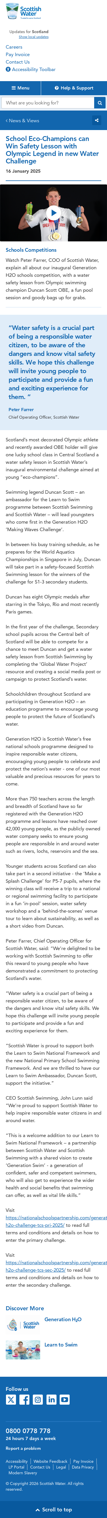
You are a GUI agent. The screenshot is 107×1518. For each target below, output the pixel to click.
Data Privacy (83, 1467)
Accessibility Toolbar (31, 69)
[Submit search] (100, 102)
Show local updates (34, 37)
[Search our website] (47, 102)
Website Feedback (50, 1461)
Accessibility (17, 1461)
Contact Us (18, 62)
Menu (20, 88)
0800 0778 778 (28, 1431)
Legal (61, 1467)
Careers (14, 47)
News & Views (24, 120)
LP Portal (16, 1467)
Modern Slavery (23, 1472)
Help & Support (74, 88)
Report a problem (23, 1448)
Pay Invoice (18, 54)
